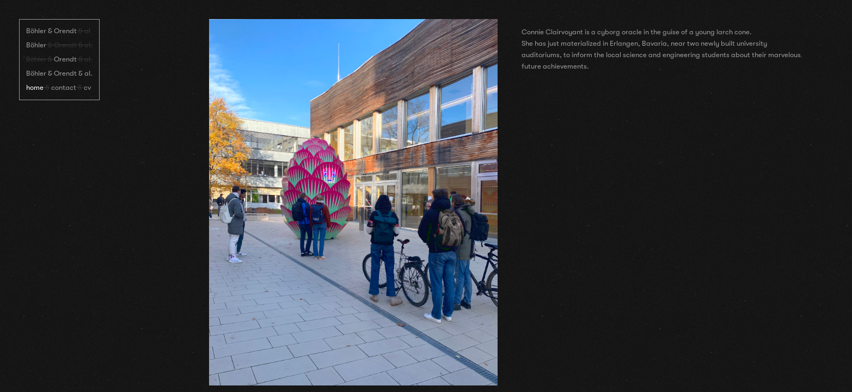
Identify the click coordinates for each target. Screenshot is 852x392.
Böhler (36, 45)
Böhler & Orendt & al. (59, 73)
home (35, 87)
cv (87, 87)
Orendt (65, 59)
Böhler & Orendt (51, 31)
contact (63, 87)
